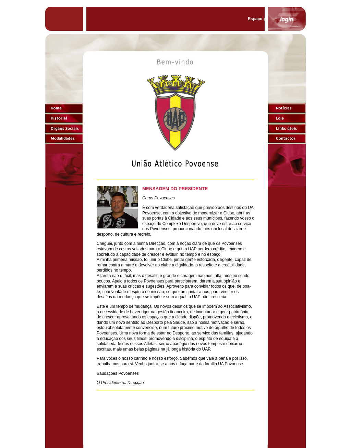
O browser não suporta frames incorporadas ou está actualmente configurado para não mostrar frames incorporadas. (175, 251)
